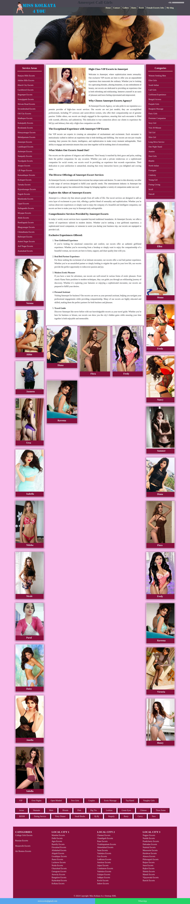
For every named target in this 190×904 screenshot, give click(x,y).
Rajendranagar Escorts (27, 189)
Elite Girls (152, 80)
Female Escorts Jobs (155, 8)
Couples (91, 801)
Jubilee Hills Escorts (26, 80)
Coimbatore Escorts (105, 868)
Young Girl (153, 180)
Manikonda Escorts (25, 199)
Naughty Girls (149, 801)
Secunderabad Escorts (26, 109)
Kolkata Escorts (58, 883)
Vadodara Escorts (104, 853)
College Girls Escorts (23, 835)
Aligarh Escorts (58, 853)
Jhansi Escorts (57, 859)
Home (108, 8)
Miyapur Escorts (24, 213)
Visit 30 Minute (154, 128)
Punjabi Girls (153, 104)
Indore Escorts (103, 883)
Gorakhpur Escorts (59, 856)
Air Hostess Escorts (23, 851)
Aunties (151, 151)
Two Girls (75, 801)
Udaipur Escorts (103, 874)
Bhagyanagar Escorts (26, 227)
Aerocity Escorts (58, 874)
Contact (116, 8)
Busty (126, 816)
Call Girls (152, 90)
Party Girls (152, 114)
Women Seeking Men (157, 76)
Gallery (125, 8)
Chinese (143, 810)
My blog (170, 8)
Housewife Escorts (22, 846)
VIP (20, 801)
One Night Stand (155, 147)
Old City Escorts (24, 114)
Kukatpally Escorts (25, 123)
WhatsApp (142, 901)
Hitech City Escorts (25, 85)
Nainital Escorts (149, 847)
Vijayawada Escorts (151, 877)
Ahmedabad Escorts (105, 847)
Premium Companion (157, 118)
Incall (150, 189)
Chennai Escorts (103, 835)
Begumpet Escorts (25, 95)
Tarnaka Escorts (24, 185)
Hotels (141, 8)
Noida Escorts (57, 865)
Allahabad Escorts (59, 850)
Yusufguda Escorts (25, 161)
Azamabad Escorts (25, 251)
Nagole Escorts (24, 194)
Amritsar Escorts (104, 862)
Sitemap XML (110, 896)
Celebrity (152, 175)
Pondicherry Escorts (151, 841)
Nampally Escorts (25, 156)
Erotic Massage (110, 801)
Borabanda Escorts (25, 128)
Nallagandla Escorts (26, 208)
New (154, 816)
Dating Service (40, 816)
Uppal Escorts (23, 204)
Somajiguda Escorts (26, 99)
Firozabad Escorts (59, 847)
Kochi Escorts (103, 880)
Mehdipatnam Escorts (26, 137)
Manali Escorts (149, 874)
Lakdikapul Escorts (25, 147)
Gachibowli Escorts (25, 90)
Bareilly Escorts (58, 844)
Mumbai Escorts (58, 835)
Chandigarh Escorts (105, 838)
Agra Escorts (57, 841)
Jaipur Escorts (103, 865)
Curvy (140, 816)
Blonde (65, 810)
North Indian (153, 166)
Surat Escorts (102, 850)
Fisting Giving (154, 185)
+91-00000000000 (176, 2)
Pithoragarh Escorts (151, 859)
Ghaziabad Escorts (59, 868)
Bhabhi (151, 161)
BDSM (22, 816)
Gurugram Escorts (59, 871)
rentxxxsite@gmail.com (47, 901)
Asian (21, 810)
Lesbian (109, 810)
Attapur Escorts (24, 166)
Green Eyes (126, 810)
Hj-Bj (96, 816)
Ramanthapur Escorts (26, 175)
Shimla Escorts (149, 871)
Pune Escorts (102, 841)
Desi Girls (152, 156)
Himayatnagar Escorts (26, 132)
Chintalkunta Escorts (26, 232)
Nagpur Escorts (149, 835)
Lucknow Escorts (59, 862)
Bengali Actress (154, 99)
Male (51, 810)
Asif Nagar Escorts (25, 246)
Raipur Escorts (149, 862)
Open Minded (56, 801)
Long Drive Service (156, 142)
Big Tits (93, 810)
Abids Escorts (23, 218)
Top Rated (130, 801)
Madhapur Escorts (25, 118)
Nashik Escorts (149, 838)
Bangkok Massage (155, 109)
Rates (133, 8)
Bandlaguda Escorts (26, 222)
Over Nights (37, 801)
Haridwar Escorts (150, 853)
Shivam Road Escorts (26, 104)
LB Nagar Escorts (25, 170)
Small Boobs (80, 816)
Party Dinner (60, 816)
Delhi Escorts (57, 838)
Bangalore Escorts (59, 877)
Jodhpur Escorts (103, 877)
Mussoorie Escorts (150, 850)
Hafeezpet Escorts (25, 237)
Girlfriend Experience (157, 95)
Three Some (161, 810)
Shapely (111, 816)
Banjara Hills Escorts (26, 76)
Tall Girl (151, 132)
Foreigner (152, 170)
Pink (79, 810)
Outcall (151, 194)
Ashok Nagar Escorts (26, 241)
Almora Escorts (149, 856)
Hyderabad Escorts (59, 880)
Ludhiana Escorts (104, 859)
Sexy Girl (152, 123)
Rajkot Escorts (149, 868)
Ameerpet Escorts (25, 142)
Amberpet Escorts (25, 151)
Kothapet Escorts (24, 180)
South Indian (153, 85)
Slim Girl (152, 137)
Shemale (36, 810)
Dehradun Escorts (150, 844)
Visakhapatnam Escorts (106, 844)
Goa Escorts (102, 856)
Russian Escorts (21, 841)
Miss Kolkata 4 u (96, 896)
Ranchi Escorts (149, 880)
